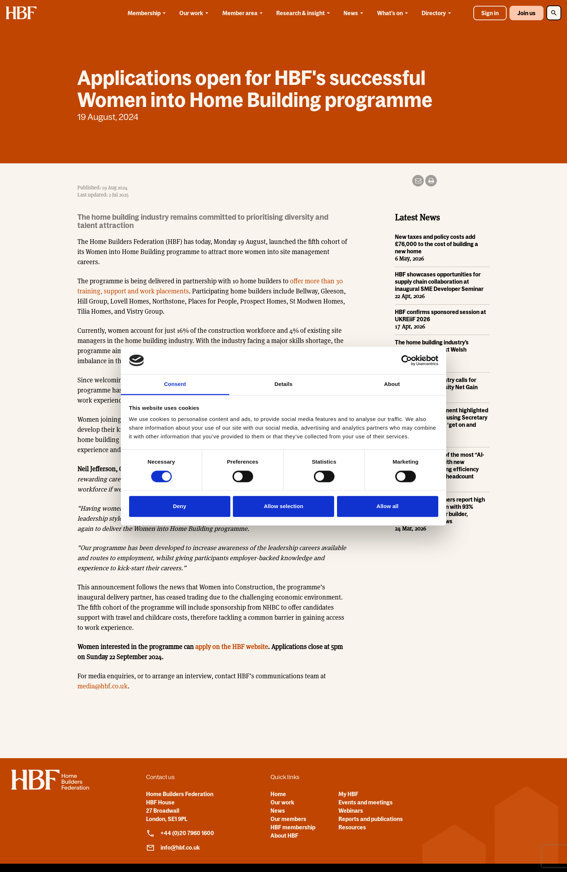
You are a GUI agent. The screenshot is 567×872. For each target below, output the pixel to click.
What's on (393, 13)
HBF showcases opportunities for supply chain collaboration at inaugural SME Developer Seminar (439, 282)
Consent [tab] (175, 384)
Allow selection (283, 506)
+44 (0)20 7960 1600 (180, 833)
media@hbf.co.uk (102, 686)
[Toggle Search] (553, 12)
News (355, 13)
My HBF (348, 794)
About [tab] (392, 384)
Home (278, 794)
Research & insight (304, 13)
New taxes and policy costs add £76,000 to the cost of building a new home (436, 244)
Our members (288, 818)
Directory (437, 13)
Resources (352, 827)
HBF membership (292, 827)
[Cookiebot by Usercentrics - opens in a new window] (406, 360)
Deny (179, 506)
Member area (243, 13)
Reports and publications (370, 818)
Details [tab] (283, 384)
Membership (148, 13)
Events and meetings (365, 802)
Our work (195, 13)
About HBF (284, 835)
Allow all (387, 506)
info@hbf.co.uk (173, 847)
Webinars (350, 810)
